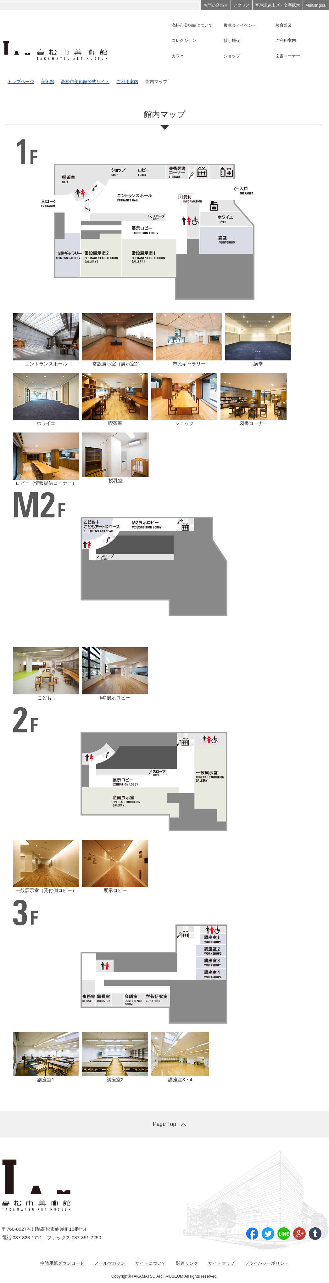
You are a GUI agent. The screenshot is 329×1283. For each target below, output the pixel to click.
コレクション (184, 40)
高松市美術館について (192, 25)
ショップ (232, 56)
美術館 (47, 81)
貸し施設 (232, 40)
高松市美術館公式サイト (85, 81)
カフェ (178, 56)
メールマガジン (109, 1263)
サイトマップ (221, 1263)
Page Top (164, 1124)
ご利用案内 (286, 40)
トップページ (21, 81)
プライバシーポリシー (267, 1263)
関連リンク (187, 1263)
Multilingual (315, 5)
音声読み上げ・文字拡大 (277, 5)
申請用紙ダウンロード (62, 1263)
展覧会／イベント (240, 25)
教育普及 (284, 25)
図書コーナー (288, 56)
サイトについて (150, 1263)
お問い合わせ (216, 5)
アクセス (241, 5)
